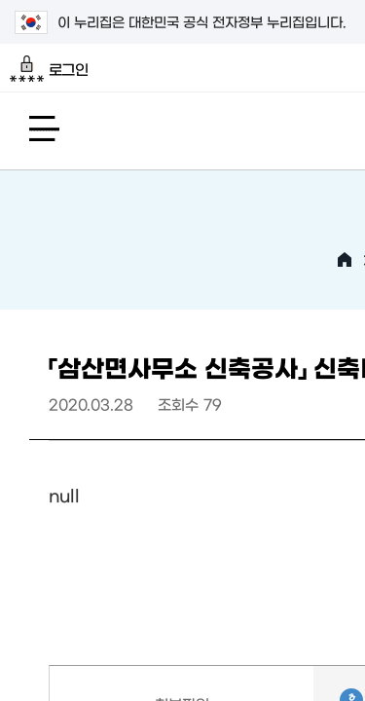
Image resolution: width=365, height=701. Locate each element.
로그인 (49, 69)
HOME (344, 260)
